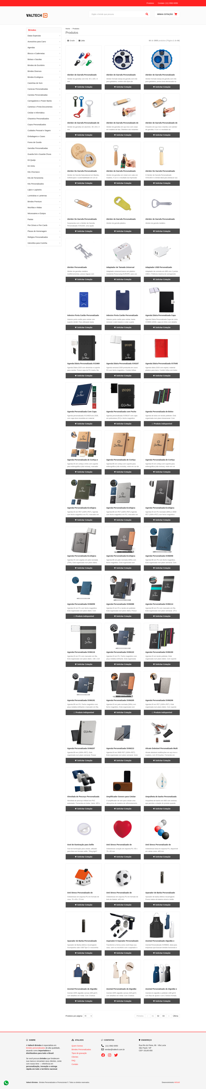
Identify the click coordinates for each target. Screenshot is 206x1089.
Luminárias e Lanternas (37, 196)
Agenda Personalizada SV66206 (159, 700)
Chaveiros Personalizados (38, 119)
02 (158, 1016)
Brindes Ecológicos (35, 77)
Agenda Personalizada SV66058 (159, 556)
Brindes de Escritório (36, 65)
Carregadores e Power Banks (40, 101)
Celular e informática (36, 113)
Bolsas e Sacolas (35, 59)
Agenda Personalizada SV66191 (81, 700)
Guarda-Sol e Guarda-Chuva (39, 154)
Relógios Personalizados (38, 237)
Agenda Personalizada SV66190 (159, 652)
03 (164, 1016)
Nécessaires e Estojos (37, 213)
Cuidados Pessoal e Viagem (39, 130)
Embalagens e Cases (36, 136)
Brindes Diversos (35, 71)
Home (68, 29)
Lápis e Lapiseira (35, 190)
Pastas (30, 219)
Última (175, 1016)
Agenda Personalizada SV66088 (120, 604)
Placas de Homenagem (37, 231)
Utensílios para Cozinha (37, 243)
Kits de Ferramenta (35, 178)
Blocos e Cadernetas (36, 53)
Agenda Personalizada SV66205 (120, 700)
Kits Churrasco (34, 172)
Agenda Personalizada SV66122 (120, 652)
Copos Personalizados (37, 125)
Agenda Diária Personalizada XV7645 (161, 363)
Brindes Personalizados (81, 1049)
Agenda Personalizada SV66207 (81, 748)
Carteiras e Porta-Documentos (40, 107)
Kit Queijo (32, 160)
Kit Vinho (31, 166)
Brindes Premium (35, 202)
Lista (81, 40)
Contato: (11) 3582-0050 (168, 3)
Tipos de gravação (79, 1053)
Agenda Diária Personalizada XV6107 (122, 363)
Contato (75, 1064)
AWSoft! (177, 1082)
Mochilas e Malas (35, 207)
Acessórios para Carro (37, 42)
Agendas (31, 47)
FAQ (73, 1061)
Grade (71, 40)
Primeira (140, 1016)
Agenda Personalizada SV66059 (81, 604)
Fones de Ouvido (35, 142)
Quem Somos (77, 1046)
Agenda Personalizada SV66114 (159, 604)
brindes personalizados (35, 1048)
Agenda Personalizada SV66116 (81, 652)
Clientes (75, 1057)
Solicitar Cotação (83, 87)
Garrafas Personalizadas (38, 148)
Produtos (150, 3)
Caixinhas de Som (35, 83)
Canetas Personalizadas (38, 95)
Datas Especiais (34, 36)
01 (153, 1016)
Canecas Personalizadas (38, 89)
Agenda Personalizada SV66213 (120, 748)
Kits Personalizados (36, 184)
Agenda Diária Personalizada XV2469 (83, 363)
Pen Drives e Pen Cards (37, 225)
